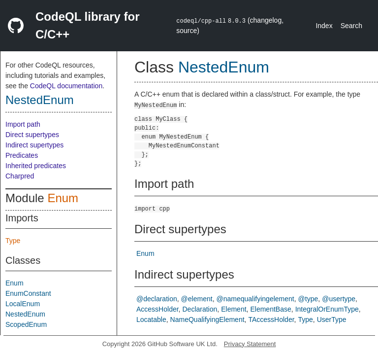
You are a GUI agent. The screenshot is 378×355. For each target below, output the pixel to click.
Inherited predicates (35, 166)
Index (323, 26)
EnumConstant (28, 293)
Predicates (21, 155)
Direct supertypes (32, 135)
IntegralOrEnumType (327, 309)
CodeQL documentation (66, 86)
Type (12, 241)
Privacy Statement (250, 344)
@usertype (338, 299)
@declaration (156, 299)
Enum (62, 198)
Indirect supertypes (34, 145)
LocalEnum (22, 304)
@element (197, 299)
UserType (331, 319)
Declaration (199, 309)
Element (233, 309)
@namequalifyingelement (255, 299)
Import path (22, 124)
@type (308, 299)
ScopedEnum (26, 324)
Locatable (151, 319)
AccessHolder (157, 309)
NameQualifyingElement (207, 319)
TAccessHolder (271, 319)
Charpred (19, 176)
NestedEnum (39, 99)
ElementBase (270, 309)
